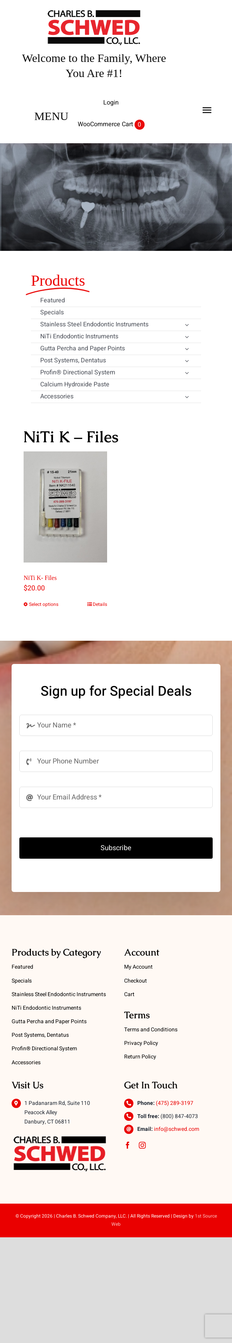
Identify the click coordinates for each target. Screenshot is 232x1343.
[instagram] (142, 1145)
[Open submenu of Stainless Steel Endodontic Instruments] (186, 325)
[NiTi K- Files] (65, 507)
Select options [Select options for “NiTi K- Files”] (43, 604)
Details (100, 604)
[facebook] (127, 1145)
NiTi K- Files (40, 578)
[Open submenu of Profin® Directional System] (186, 373)
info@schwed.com (176, 1129)
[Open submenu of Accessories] (186, 397)
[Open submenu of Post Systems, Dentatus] (186, 361)
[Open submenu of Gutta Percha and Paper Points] (186, 349)
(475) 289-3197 (174, 1103)
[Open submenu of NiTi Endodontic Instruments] (186, 337)
